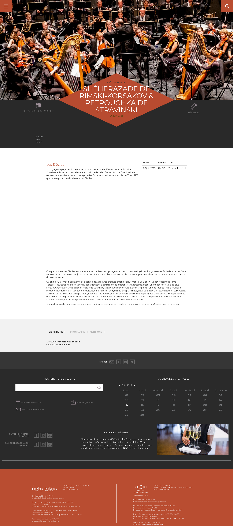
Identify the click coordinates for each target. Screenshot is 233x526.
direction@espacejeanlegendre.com (148, 524)
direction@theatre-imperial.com (45, 521)
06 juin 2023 (149, 168)
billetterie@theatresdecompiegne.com (48, 498)
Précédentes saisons (31, 402)
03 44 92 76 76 (149, 499)
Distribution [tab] (57, 332)
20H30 (161, 168)
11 (174, 400)
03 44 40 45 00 (52, 519)
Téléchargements (84, 402)
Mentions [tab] (96, 332)
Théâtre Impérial (177, 168)
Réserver (194, 112)
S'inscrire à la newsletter (32, 409)
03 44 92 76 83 (154, 522)
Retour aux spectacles (38, 111)
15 (126, 405)
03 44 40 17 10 (47, 496)
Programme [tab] (77, 332)
